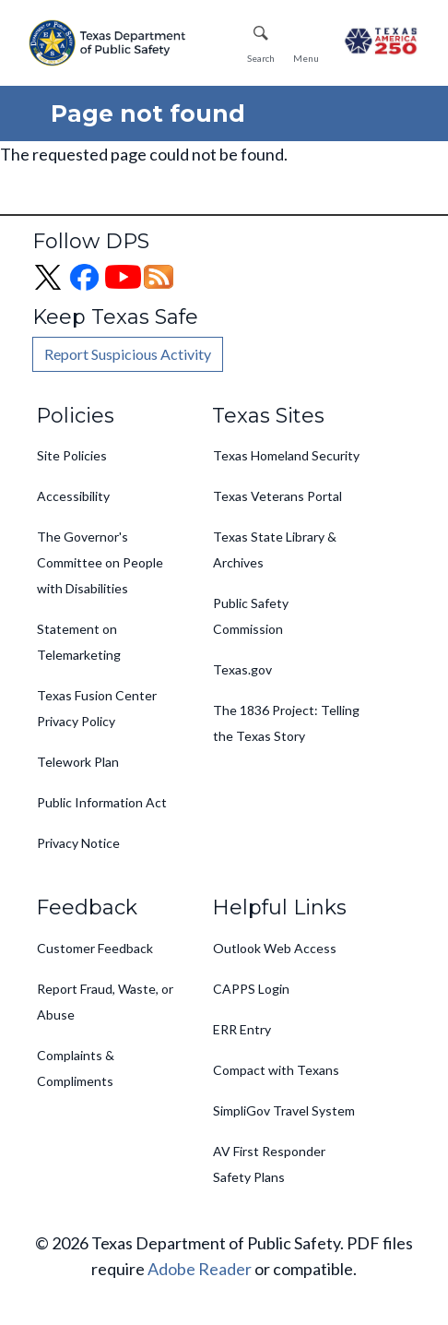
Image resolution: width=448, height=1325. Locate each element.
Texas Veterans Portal (277, 496)
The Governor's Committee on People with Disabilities (100, 562)
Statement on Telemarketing (79, 641)
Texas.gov (242, 669)
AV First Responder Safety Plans (269, 1164)
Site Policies (72, 455)
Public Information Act (102, 802)
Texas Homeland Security (286, 455)
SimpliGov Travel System (284, 1110)
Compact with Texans (276, 1070)
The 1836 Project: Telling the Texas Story (286, 723)
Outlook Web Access (274, 948)
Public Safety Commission (251, 616)
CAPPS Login (251, 989)
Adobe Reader (199, 1269)
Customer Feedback (95, 948)
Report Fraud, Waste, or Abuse (105, 1001)
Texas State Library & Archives (274, 549)
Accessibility (73, 496)
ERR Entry (242, 1029)
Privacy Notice (78, 843)
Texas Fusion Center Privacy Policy (97, 708)
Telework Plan (78, 762)
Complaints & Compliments (75, 1068)
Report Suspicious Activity (127, 354)
